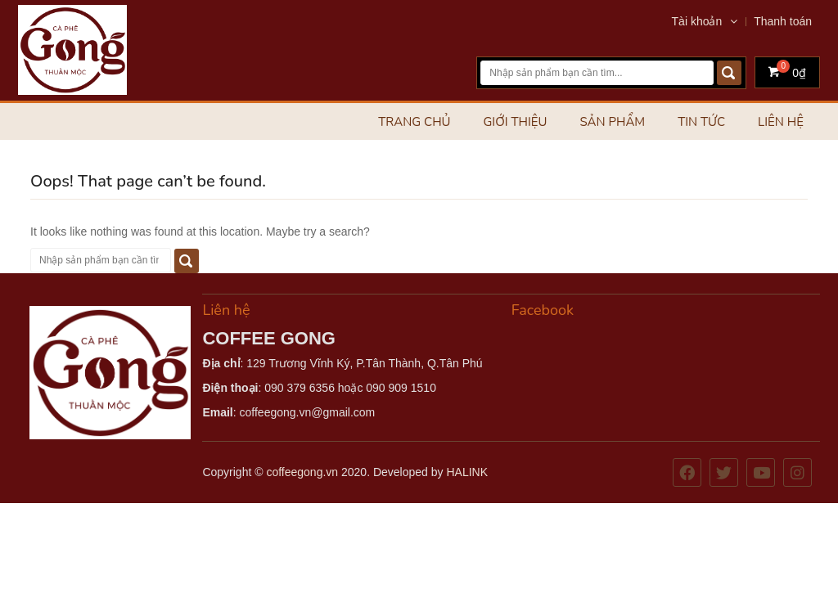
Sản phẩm (612, 122)
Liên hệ (781, 122)
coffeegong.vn (302, 472)
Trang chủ (414, 122)
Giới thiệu (515, 122)
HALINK (467, 472)
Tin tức (701, 122)
